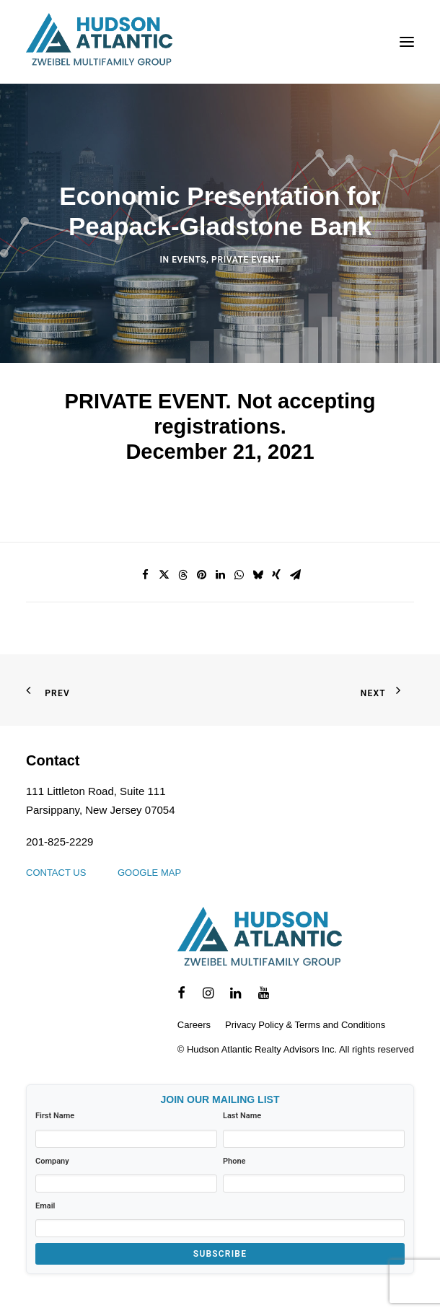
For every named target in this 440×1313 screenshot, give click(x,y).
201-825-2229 (59, 841)
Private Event (245, 260)
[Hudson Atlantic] (99, 42)
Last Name (242, 1115)
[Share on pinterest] (201, 575)
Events (189, 260)
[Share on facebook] (145, 575)
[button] (407, 42)
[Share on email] (295, 575)
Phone (234, 1161)
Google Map (149, 872)
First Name (54, 1115)
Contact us (56, 872)
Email (45, 1206)
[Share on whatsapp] (238, 575)
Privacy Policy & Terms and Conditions (305, 1024)
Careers (194, 1024)
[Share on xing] (276, 575)
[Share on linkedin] (220, 575)
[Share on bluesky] (257, 575)
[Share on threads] (182, 575)
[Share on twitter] (163, 575)
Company (52, 1161)
